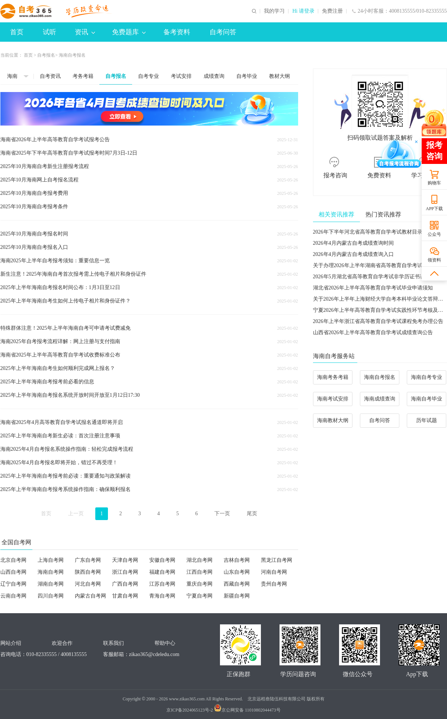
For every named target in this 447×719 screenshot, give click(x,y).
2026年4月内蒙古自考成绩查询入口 (353, 254)
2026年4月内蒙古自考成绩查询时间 (353, 243)
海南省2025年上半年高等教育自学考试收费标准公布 (60, 355)
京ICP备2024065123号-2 (189, 710)
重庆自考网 (199, 584)
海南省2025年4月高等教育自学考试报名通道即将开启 (61, 422)
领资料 (434, 260)
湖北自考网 (199, 560)
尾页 (252, 513)
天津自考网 (125, 560)
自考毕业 (246, 76)
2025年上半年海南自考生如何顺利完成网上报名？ (57, 368)
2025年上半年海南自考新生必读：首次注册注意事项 (60, 435)
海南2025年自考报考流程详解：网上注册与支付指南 (60, 341)
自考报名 (46, 55)
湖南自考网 (51, 584)
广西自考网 (125, 584)
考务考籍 (83, 76)
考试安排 (181, 76)
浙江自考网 (125, 572)
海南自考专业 (426, 377)
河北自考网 (88, 584)
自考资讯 (50, 76)
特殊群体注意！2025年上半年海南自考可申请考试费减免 (65, 328)
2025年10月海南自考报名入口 (34, 247)
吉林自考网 (237, 560)
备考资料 (176, 32)
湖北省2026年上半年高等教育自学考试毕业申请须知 (373, 288)
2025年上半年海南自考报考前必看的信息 (47, 381)
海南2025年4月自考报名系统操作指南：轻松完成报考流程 (66, 449)
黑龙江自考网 (276, 560)
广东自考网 (88, 560)
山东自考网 (237, 572)
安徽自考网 (162, 560)
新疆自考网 (237, 596)
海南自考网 (51, 572)
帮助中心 (164, 643)
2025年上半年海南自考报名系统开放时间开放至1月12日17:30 (70, 395)
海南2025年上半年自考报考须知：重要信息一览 (55, 260)
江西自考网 (199, 572)
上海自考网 (51, 560)
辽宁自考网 (13, 584)
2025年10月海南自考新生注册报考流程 (44, 166)
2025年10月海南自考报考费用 (34, 193)
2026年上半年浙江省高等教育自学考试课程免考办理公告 (378, 321)
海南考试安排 (332, 399)
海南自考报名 (379, 377)
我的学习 (274, 11)
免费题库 (129, 32)
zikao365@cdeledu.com (154, 654)
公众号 (434, 234)
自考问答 (223, 32)
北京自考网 (13, 560)
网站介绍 (10, 643)
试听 (49, 32)
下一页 (222, 513)
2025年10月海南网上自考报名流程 (39, 180)
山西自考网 (13, 572)
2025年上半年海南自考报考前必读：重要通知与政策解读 (65, 476)
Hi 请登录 (303, 11)
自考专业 (148, 76)
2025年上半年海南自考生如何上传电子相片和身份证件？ (65, 301)
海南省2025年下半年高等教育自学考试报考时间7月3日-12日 (69, 153)
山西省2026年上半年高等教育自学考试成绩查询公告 (373, 332)
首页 (16, 32)
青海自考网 (162, 596)
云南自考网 (13, 596)
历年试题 (426, 420)
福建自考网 (162, 572)
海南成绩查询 (379, 399)
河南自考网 (274, 572)
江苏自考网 (162, 584)
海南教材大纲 (332, 420)
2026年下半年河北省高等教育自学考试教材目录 (367, 232)
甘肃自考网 (125, 596)
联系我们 (113, 643)
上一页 (76, 513)
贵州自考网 (274, 584)
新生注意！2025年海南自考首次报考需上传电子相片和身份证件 (73, 274)
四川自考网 (51, 596)
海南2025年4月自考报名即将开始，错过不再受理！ (59, 462)
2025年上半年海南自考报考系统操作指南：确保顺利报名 (65, 489)
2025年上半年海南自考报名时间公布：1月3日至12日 (60, 287)
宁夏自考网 (199, 596)
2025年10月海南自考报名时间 (34, 234)
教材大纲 (279, 76)
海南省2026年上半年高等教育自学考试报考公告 (55, 139)
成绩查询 (214, 76)
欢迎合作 (62, 643)
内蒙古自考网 (90, 596)
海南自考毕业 (426, 399)
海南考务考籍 (332, 377)
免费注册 (332, 11)
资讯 (85, 32)
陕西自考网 (88, 572)
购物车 (434, 183)
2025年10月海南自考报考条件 (34, 206)
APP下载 (434, 208)
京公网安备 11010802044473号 (247, 710)
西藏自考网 (237, 584)
